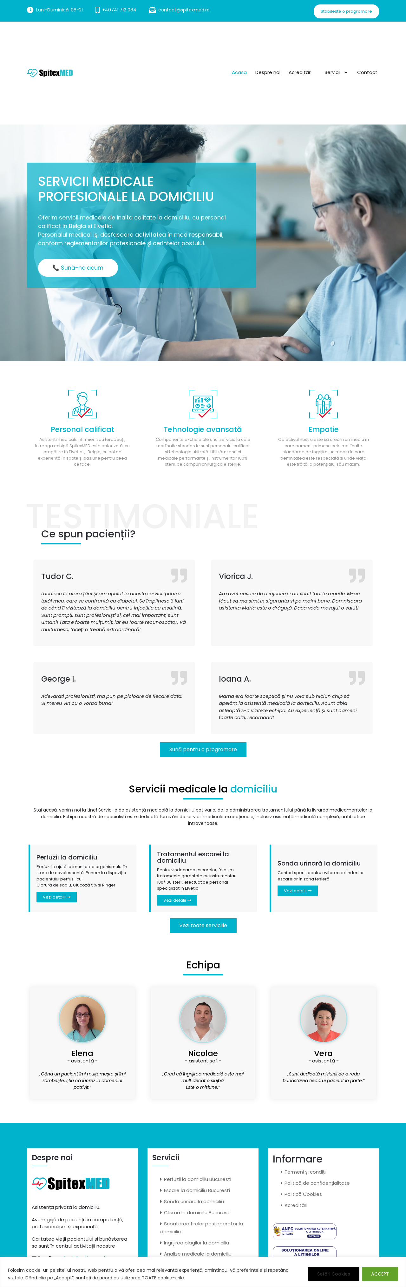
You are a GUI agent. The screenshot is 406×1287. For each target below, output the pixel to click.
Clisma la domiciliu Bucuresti (197, 1212)
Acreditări (301, 72)
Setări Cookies (333, 1274)
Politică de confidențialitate (317, 1183)
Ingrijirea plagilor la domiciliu (196, 1242)
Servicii (332, 72)
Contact (367, 72)
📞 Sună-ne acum (78, 268)
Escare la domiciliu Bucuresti (197, 1190)
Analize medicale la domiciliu (198, 1253)
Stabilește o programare (346, 11)
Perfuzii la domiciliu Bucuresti (197, 1179)
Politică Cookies (303, 1194)
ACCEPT (380, 1274)
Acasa (240, 72)
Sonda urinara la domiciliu (194, 1201)
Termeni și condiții (305, 1172)
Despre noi (268, 72)
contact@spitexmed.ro (184, 10)
